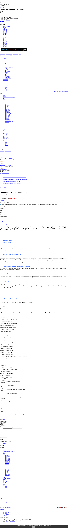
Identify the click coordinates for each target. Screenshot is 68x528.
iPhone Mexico (7, 112)
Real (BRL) (5, 32)
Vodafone (6, 72)
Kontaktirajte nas (5, 503)
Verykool (6, 145)
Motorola (6, 66)
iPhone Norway (7, 114)
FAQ (3, 505)
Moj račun (2, 510)
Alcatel (4, 95)
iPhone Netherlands (8, 113)
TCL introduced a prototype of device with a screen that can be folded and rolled (15, 179)
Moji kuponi (5, 516)
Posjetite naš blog (3, 187)
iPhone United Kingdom (7, 89)
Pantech (6, 134)
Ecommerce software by (9, 508)
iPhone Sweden (5, 88)
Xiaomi (6, 68)
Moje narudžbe (5, 512)
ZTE (3, 130)
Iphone (4, 455)
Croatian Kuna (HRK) (6, 26)
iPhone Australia (5, 79)
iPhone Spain (5, 87)
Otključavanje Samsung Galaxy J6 (6, 165)
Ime (1, 426)
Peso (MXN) (5, 30)
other (3, 140)
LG (3, 123)
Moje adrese (5, 514)
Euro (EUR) (5, 28)
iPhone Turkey (7, 120)
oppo (5, 144)
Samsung (6, 69)
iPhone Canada (7, 104)
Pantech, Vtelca (7, 76)
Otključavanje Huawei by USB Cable (6, 158)
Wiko (6, 73)
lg (5, 65)
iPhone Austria (5, 80)
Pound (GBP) (5, 31)
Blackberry (7, 60)
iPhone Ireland (5, 85)
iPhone (6, 63)
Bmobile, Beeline (8, 78)
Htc (5, 61)
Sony (6, 70)
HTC (3, 98)
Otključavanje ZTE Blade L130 (5, 151)
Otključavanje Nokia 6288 (4, 169)
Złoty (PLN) (5, 34)
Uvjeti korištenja (5, 504)
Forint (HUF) (5, 29)
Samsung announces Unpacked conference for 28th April (11, 181)
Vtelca (6, 135)
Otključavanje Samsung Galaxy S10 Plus (7, 154)
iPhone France (5, 83)
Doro (5, 141)
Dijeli (4, 306)
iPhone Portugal (7, 116)
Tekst (1, 435)
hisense (6, 143)
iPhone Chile (7, 105)
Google (6, 142)
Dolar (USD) (5, 27)
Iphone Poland (7, 115)
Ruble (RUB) (5, 33)
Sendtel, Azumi (7, 77)
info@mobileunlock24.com (10, 522)
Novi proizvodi (5, 502)
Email (1, 428)
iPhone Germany (5, 84)
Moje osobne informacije (7, 515)
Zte (5, 74)
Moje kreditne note (6, 513)
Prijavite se (2, 21)
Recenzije (5, 224)
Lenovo (6, 64)
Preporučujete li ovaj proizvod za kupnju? (7, 436)
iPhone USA (5, 90)
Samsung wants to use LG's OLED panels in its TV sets (11, 185)
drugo (6, 75)
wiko (3, 136)
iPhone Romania (7, 117)
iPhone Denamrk (7, 106)
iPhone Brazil (5, 81)
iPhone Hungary (7, 109)
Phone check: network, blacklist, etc (9, 97)
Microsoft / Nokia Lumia (9, 67)
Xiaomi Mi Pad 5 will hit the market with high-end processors (12, 183)
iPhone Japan (5, 86)
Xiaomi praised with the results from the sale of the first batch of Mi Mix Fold (14, 177)
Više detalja (2, 200)
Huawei (6, 62)
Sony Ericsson (7, 71)
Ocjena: (2, 424)
